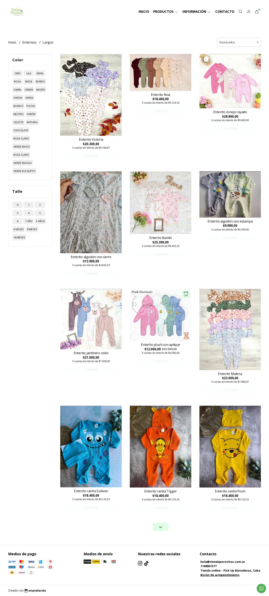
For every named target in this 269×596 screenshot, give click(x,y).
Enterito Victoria (91, 139)
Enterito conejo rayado (230, 112)
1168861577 (208, 566)
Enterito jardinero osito (91, 353)
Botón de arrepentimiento (219, 575)
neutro (18, 114)
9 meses (32, 229)
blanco (18, 106)
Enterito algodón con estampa (230, 221)
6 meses (18, 229)
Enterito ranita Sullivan (91, 491)
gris (18, 73)
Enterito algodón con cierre (91, 257)
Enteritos (29, 42)
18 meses (19, 237)
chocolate (20, 130)
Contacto (224, 11)
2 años (40, 221)
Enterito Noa (160, 94)
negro (40, 89)
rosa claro (21, 138)
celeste (18, 122)
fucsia (30, 106)
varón (31, 114)
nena (40, 73)
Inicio (144, 11)
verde (29, 98)
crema (29, 89)
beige (28, 81)
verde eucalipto (24, 171)
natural (32, 122)
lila (28, 73)
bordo (40, 81)
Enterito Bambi (160, 238)
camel (17, 89)
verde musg (21, 146)
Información (197, 11)
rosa (17, 81)
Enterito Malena (230, 373)
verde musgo (22, 163)
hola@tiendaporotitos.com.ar (222, 562)
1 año (29, 221)
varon (17, 98)
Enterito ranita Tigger (160, 491)
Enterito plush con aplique (160, 344)
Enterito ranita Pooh (230, 491)
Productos (165, 11)
